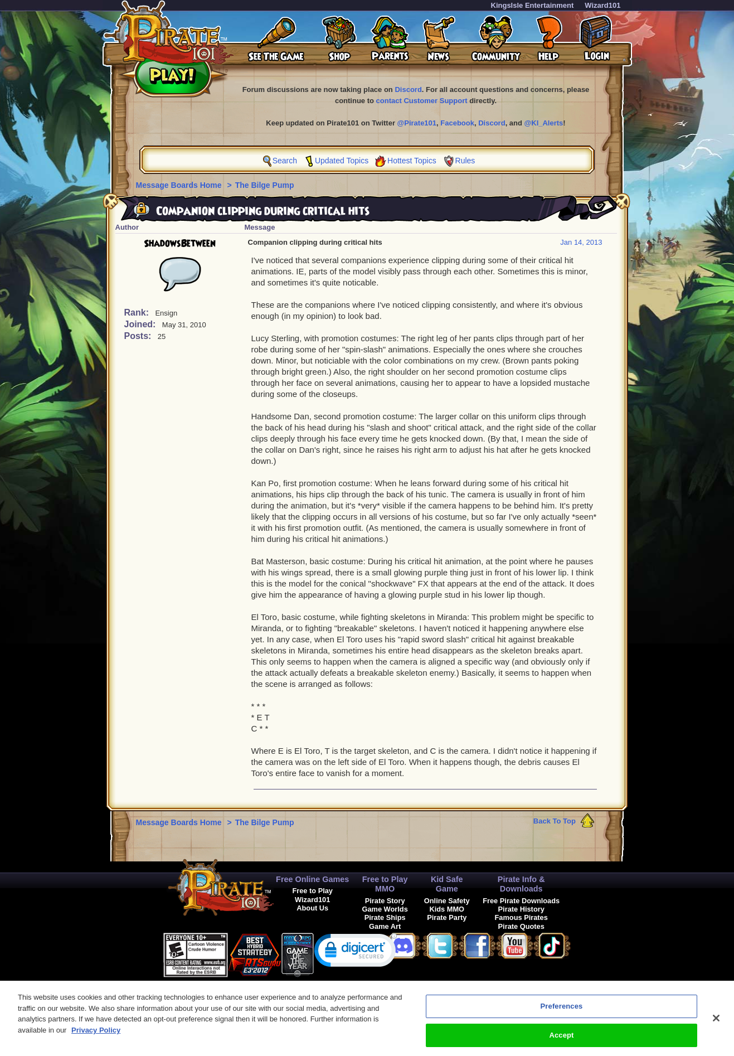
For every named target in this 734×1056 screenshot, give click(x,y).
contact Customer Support (422, 100)
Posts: (139, 336)
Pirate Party (446, 917)
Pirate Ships (385, 917)
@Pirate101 (417, 123)
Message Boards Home (180, 185)
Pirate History (521, 909)
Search (285, 160)
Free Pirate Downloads (521, 901)
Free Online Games (312, 879)
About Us (312, 908)
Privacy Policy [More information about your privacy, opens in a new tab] (95, 1034)
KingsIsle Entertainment (532, 5)
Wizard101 (602, 5)
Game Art (385, 926)
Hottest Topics (411, 160)
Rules (465, 160)
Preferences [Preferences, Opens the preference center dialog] (562, 1010)
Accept (561, 1039)
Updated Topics (341, 160)
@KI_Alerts (543, 123)
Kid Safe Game (447, 884)
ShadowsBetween (180, 243)
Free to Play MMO (385, 884)
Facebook (457, 123)
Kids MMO (446, 909)
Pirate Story (385, 901)
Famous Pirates (521, 917)
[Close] (716, 1022)
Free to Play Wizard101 (312, 895)
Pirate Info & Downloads (521, 884)
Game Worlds (385, 909)
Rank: (138, 312)
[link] (355, 952)
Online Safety (447, 901)
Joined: (141, 324)
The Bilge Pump (264, 185)
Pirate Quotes (521, 926)
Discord (408, 89)
